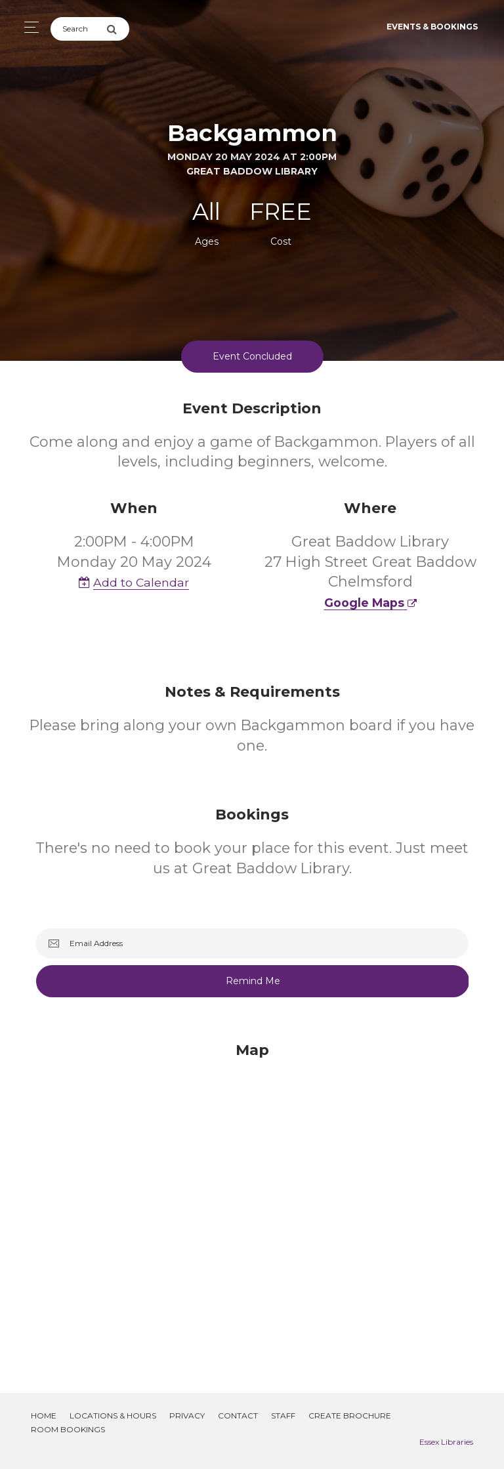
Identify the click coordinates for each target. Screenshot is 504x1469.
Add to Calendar (134, 582)
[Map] (252, 1201)
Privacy (187, 1415)
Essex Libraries (446, 1442)
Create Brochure (349, 1415)
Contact (238, 1415)
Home (43, 1415)
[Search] (78, 29)
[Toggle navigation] (28, 27)
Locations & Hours (113, 1415)
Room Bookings (68, 1429)
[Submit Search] (117, 29)
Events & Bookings (432, 26)
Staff (283, 1415)
